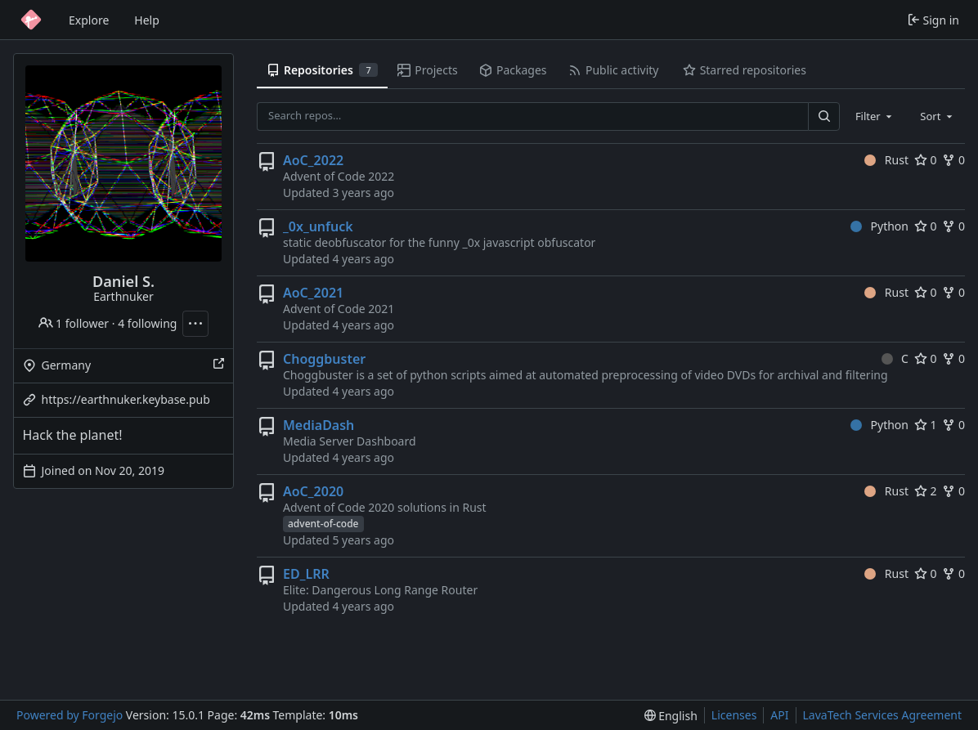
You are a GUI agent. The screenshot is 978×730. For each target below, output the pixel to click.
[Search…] (823, 116)
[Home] (31, 19)
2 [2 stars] (925, 491)
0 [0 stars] (925, 160)
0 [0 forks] (953, 160)
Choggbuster (324, 359)
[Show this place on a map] (218, 365)
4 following (147, 323)
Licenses (734, 715)
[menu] (671, 715)
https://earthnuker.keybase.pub (126, 399)
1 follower (74, 323)
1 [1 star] (925, 424)
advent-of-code (323, 524)
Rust (886, 160)
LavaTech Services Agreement (882, 715)
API (779, 715)
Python (879, 226)
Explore (89, 20)
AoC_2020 (313, 491)
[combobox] (875, 116)
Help (146, 20)
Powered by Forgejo (69, 715)
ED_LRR (306, 574)
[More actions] (195, 324)
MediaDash (318, 425)
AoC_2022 (313, 160)
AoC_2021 (313, 292)
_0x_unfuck (318, 226)
